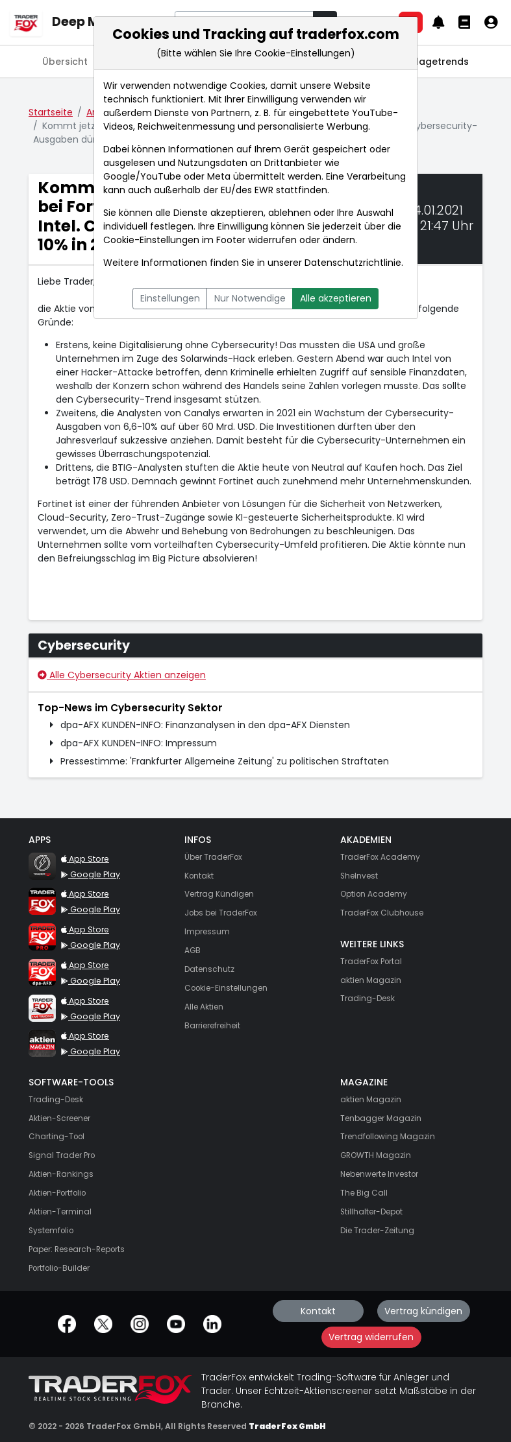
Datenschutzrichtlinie (353, 262)
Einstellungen (170, 298)
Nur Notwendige (250, 298)
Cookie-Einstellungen (151, 239)
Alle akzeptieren (335, 298)
